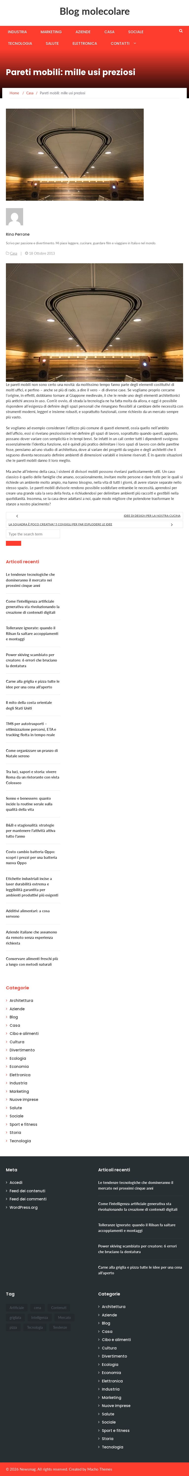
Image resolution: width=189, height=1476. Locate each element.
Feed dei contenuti (27, 1191)
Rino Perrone (18, 234)
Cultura (17, 1042)
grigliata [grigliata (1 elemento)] (15, 1317)
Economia (19, 1066)
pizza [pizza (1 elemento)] (13, 1327)
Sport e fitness (23, 1124)
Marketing (51, 31)
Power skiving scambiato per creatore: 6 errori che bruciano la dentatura (31, 660)
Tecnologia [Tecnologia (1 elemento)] (35, 1327)
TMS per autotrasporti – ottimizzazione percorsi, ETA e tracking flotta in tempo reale (31, 729)
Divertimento (22, 1050)
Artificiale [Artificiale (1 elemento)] (17, 1308)
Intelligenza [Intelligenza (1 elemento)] (39, 1317)
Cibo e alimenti (24, 1033)
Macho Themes (99, 1469)
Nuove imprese (24, 1099)
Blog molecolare (95, 11)
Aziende (83, 31)
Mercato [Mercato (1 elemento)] (64, 1317)
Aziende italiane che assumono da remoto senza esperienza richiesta (31, 937)
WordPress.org (24, 1207)
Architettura (21, 1000)
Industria (17, 31)
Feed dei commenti (28, 1199)
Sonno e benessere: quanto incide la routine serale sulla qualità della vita (29, 804)
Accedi (16, 1182)
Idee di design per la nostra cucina (152, 515)
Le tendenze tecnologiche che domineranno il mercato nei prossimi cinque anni (30, 580)
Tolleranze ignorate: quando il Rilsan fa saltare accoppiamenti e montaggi (32, 633)
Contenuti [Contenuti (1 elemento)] (58, 1308)
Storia (15, 1132)
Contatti (120, 43)
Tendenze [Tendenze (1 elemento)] (60, 1327)
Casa (109, 31)
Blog (14, 1017)
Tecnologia (20, 43)
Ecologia (18, 1058)
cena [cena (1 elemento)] (37, 1308)
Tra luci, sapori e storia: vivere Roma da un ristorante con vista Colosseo (32, 777)
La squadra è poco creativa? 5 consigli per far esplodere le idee (60, 524)
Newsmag (28, 1469)
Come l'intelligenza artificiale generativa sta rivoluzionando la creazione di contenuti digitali (33, 606)
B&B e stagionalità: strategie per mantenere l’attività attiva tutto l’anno (30, 830)
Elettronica (85, 43)
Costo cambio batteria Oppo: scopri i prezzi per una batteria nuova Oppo (31, 857)
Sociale (135, 31)
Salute (52, 43)
